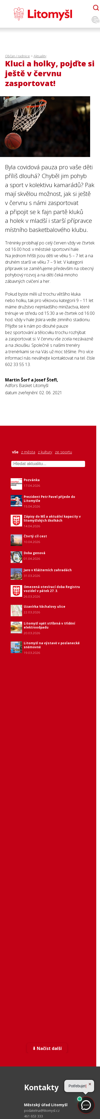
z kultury (45, 452)
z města (28, 452)
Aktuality (40, 56)
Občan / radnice (17, 56)
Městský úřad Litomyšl (45, 1104)
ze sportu (63, 452)
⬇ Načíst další (47, 1048)
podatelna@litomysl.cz (42, 1110)
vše (15, 452)
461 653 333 (33, 1116)
